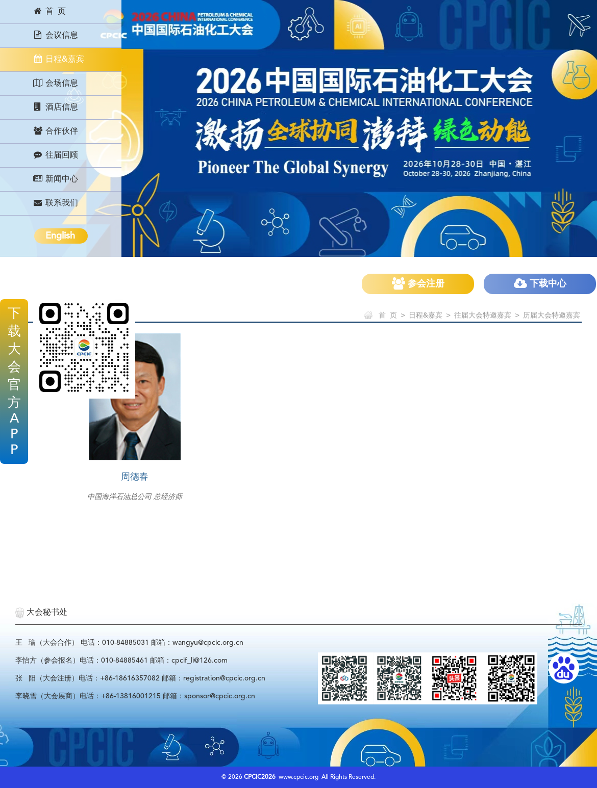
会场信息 (55, 83)
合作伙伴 (55, 131)
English (60, 236)
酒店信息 (55, 107)
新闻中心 (55, 178)
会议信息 (55, 35)
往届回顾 (55, 155)
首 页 (49, 11)
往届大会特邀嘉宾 (482, 315)
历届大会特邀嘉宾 (551, 315)
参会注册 (418, 283)
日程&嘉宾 (58, 59)
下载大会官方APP (14, 382)
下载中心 (540, 283)
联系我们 (55, 202)
